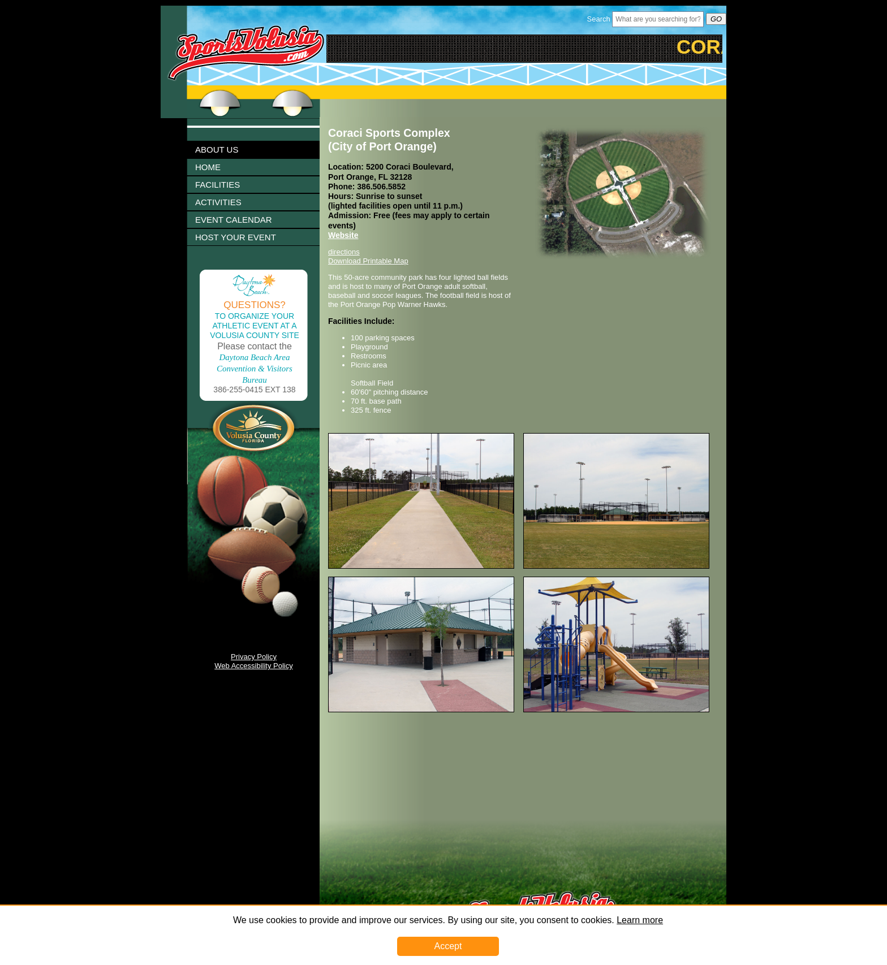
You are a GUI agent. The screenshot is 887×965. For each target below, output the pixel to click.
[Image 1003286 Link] (616, 566)
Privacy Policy (254, 656)
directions (344, 252)
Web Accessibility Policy (253, 665)
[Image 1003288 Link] (421, 710)
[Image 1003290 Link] (616, 710)
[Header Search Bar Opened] (658, 19)
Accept (448, 946)
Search (598, 19)
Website (343, 235)
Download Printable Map (368, 261)
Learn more (640, 920)
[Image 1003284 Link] (421, 566)
